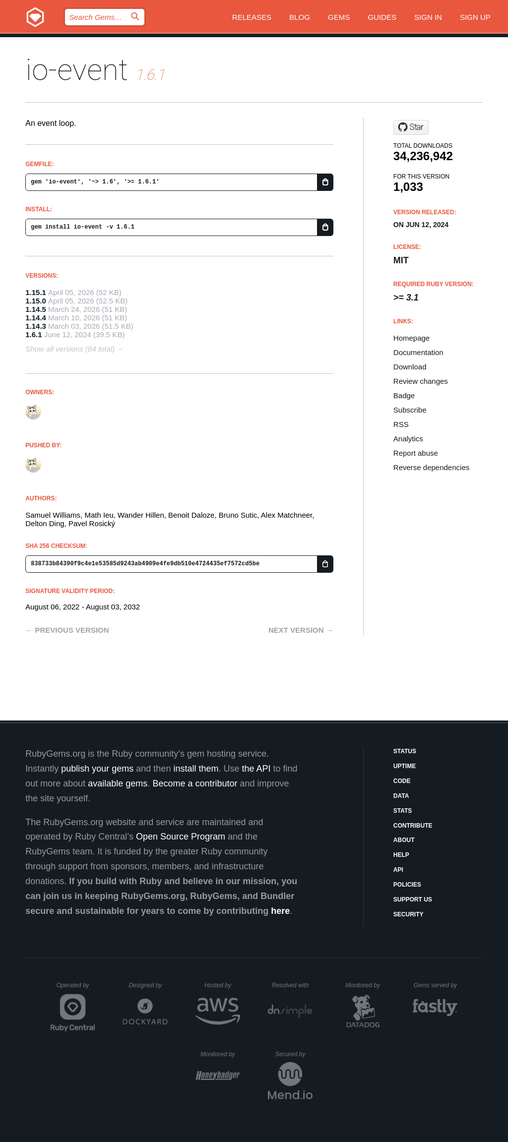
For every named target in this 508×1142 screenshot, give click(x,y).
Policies (407, 884)
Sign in (428, 17)
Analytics (408, 438)
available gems (117, 783)
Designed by (147, 985)
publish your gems (97, 769)
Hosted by (222, 985)
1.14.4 (35, 317)
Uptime (404, 766)
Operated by (76, 989)
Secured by (294, 1054)
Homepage (411, 338)
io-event (76, 69)
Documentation (418, 352)
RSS (401, 424)
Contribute (413, 825)
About (404, 840)
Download (410, 366)
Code (402, 781)
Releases (251, 17)
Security (408, 914)
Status (404, 751)
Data (401, 795)
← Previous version (67, 630)
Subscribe (410, 410)
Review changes (420, 381)
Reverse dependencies (431, 467)
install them (195, 769)
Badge (404, 395)
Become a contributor (194, 783)
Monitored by (365, 985)
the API (256, 769)
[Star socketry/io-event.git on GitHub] (411, 127)
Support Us (412, 899)
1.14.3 (35, 326)
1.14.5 (35, 309)
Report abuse (415, 453)
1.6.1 (33, 334)
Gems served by (436, 985)
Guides (382, 17)
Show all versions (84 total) (70, 349)
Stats (402, 810)
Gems (339, 17)
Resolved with (292, 985)
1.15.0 (35, 301)
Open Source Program (180, 836)
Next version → (300, 630)
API (398, 869)
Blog (299, 17)
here (280, 911)
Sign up (475, 17)
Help (401, 854)
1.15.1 (35, 292)
